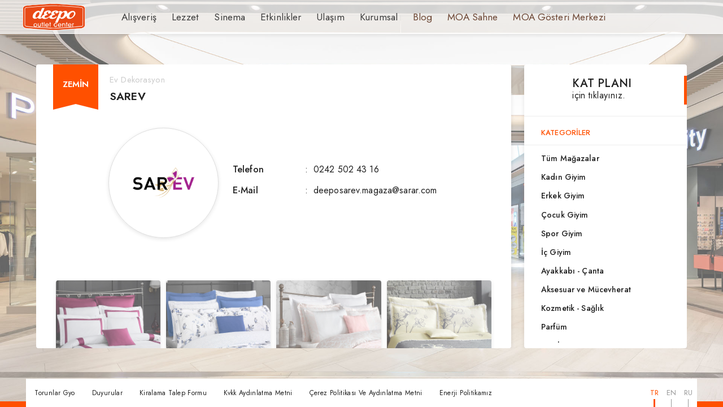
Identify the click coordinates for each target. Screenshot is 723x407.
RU (688, 392)
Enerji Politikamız (465, 393)
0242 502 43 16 (346, 169)
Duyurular (107, 393)
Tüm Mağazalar (570, 158)
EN (671, 392)
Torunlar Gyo (54, 393)
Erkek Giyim (563, 195)
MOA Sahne (446, 17)
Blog (398, 17)
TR (654, 392)
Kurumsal (357, 17)
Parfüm (554, 326)
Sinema (221, 17)
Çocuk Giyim (564, 214)
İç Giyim (556, 252)
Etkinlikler (267, 17)
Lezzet (180, 17)
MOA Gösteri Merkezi (525, 17)
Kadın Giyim (563, 177)
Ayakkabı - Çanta (572, 270)
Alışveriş (137, 17)
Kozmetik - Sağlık (572, 308)
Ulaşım (312, 17)
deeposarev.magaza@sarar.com (375, 190)
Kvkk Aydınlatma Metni (258, 393)
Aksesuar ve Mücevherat (586, 289)
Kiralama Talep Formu (173, 393)
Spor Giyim (561, 233)
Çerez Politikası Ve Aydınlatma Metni (366, 393)
